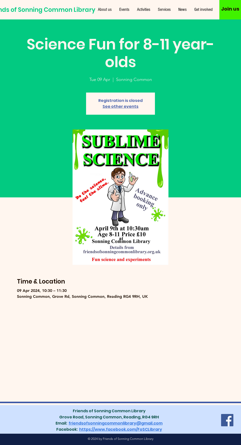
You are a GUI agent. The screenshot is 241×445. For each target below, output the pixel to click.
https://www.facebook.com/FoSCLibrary (120, 429)
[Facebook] (227, 420)
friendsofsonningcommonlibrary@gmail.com (116, 423)
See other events (120, 106)
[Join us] (230, 9)
